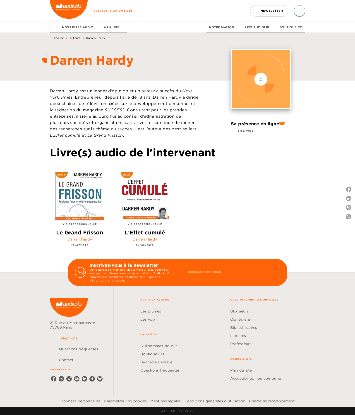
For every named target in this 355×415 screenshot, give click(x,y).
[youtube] (77, 379)
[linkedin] (84, 379)
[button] (269, 11)
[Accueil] (69, 10)
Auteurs (75, 38)
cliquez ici (118, 280)
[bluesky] (100, 379)
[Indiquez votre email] (227, 272)
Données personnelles (80, 401)
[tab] (54, 27)
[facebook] (54, 379)
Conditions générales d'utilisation (215, 401)
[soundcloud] (61, 379)
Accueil (58, 38)
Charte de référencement (272, 401)
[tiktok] (92, 379)
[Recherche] (299, 11)
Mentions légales (165, 401)
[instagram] (69, 379)
